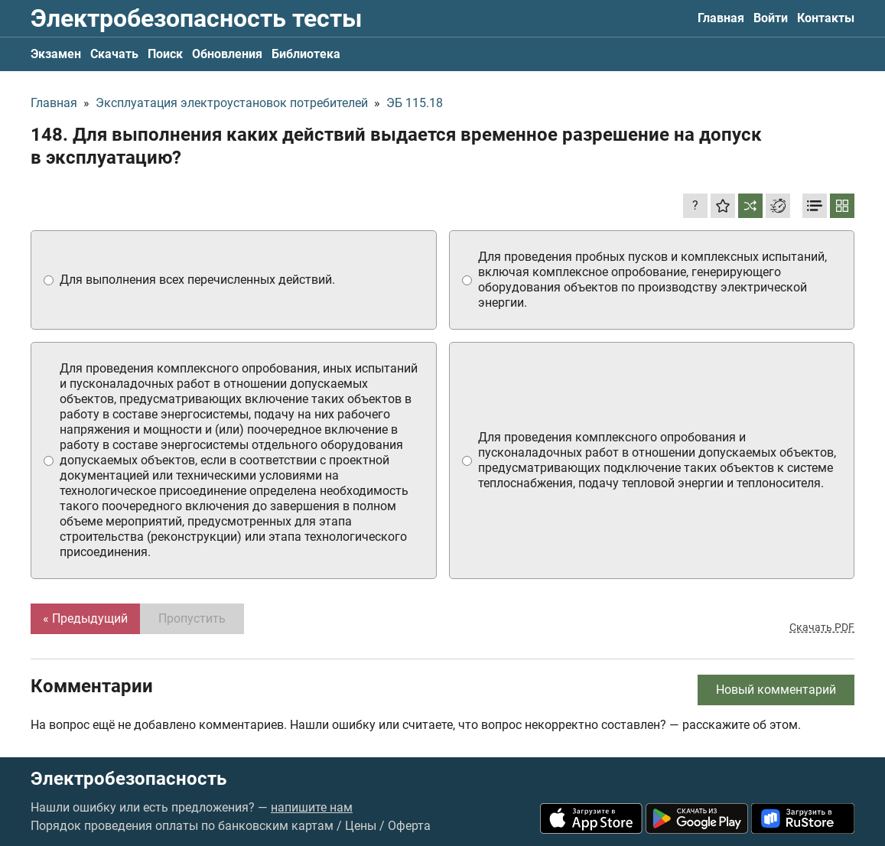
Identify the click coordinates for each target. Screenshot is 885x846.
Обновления (227, 54)
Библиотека (306, 54)
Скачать (114, 54)
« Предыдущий (85, 618)
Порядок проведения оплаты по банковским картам (182, 825)
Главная (721, 18)
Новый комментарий (776, 689)
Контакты (825, 18)
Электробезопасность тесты (196, 18)
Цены (360, 825)
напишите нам (312, 807)
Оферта (409, 825)
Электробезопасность (128, 779)
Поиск (165, 54)
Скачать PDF (821, 627)
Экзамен (56, 54)
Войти (770, 18)
